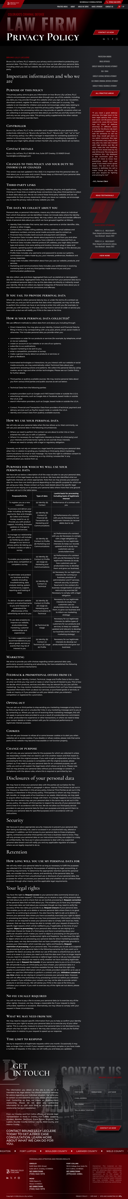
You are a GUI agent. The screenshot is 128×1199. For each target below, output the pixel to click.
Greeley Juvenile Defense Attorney (105, 76)
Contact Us (109, 7)
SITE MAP (93, 1196)
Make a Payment (96, 7)
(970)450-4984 (74, 1174)
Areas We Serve (82, 7)
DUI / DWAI (104, 71)
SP (123, 7)
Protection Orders (104, 56)
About (72, 7)
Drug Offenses (105, 61)
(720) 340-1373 (115, 2)
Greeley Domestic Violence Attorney (104, 66)
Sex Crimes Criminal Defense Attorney (104, 81)
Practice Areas (61, 7)
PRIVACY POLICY (81, 1196)
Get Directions (36, 1171)
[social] (104, 39)
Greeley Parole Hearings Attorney (105, 86)
